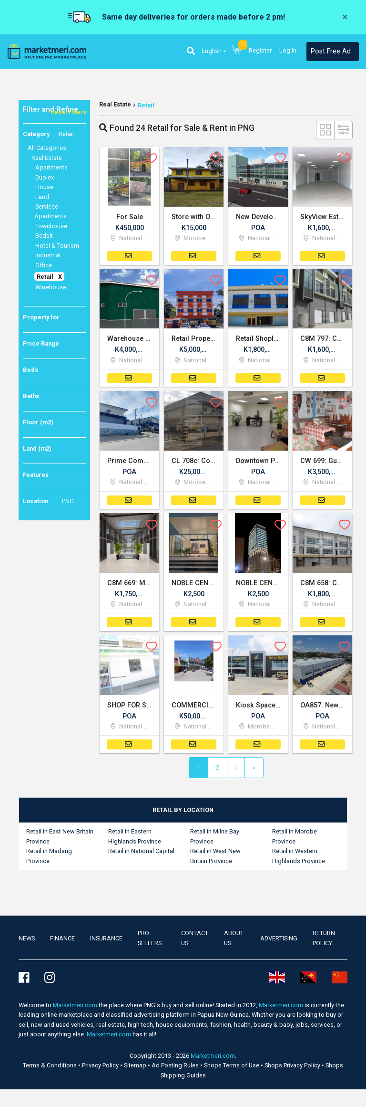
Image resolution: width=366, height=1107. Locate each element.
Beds (30, 369)
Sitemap (136, 1067)
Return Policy (324, 940)
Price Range (41, 343)
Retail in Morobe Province (294, 838)
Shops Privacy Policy (293, 1067)
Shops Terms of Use (232, 1067)
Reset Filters (68, 112)
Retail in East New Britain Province (59, 838)
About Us (234, 940)
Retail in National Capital (141, 853)
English (212, 50)
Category (48, 134)
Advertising (278, 940)
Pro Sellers (150, 940)
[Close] (344, 17)
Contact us (194, 940)
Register (260, 50)
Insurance (106, 940)
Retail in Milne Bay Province (214, 838)
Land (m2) (37, 448)
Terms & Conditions (50, 1067)
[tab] (183, 812)
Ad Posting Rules (176, 1067)
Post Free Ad (331, 51)
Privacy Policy (101, 1067)
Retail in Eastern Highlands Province (134, 838)
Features (36, 474)
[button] (191, 51)
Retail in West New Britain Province (215, 858)
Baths (31, 396)
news (27, 940)
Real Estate (115, 104)
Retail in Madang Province (49, 858)
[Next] (236, 769)
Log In (287, 50)
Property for (41, 317)
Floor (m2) (38, 422)
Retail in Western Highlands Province (298, 858)
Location (48, 501)
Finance (62, 940)
